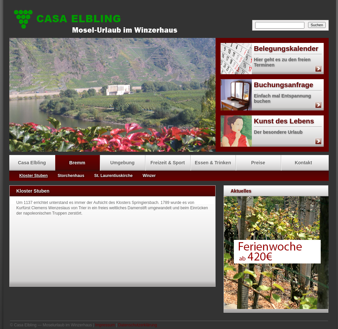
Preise (258, 162)
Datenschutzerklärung (137, 325)
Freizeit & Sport (167, 162)
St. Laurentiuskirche (113, 175)
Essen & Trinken (213, 162)
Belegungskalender (269, 48)
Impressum (105, 325)
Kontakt (303, 162)
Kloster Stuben (33, 175)
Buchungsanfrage (267, 84)
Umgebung (122, 162)
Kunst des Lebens (267, 121)
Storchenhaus (71, 175)
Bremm (77, 162)
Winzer (149, 175)
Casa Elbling (171, 20)
